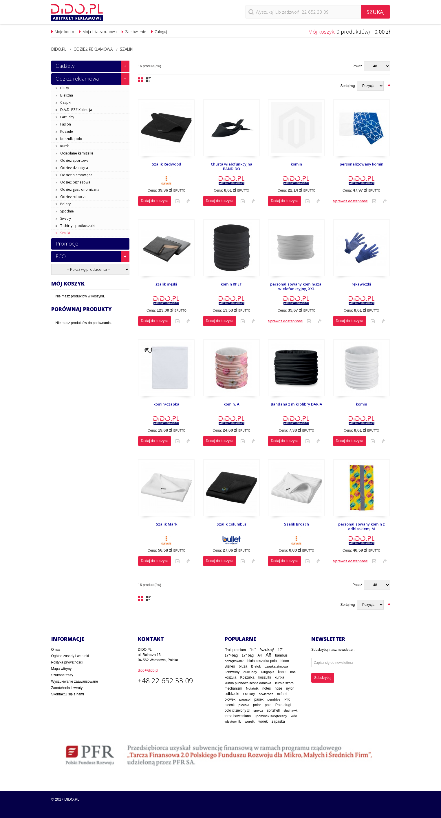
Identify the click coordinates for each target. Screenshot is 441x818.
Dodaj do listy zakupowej (177, 201)
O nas (56, 650)
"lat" (253, 650)
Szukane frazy (62, 675)
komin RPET (231, 284)
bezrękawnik (234, 661)
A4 (259, 655)
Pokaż (357, 66)
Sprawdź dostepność (350, 201)
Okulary (249, 694)
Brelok (256, 666)
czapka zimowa (276, 666)
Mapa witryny (61, 669)
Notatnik (252, 688)
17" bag (247, 655)
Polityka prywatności (67, 662)
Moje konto (64, 31)
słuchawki (290, 710)
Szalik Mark (166, 524)
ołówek (230, 699)
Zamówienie (135, 31)
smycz (258, 710)
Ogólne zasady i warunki (70, 656)
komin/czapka (166, 404)
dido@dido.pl (148, 670)
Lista (148, 79)
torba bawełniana (238, 716)
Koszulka (247, 677)
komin (296, 164)
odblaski (232, 693)
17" (280, 650)
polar (257, 705)
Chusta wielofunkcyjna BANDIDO (231, 166)
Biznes (230, 666)
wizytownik (233, 721)
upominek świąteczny (271, 716)
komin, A (231, 404)
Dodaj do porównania (187, 201)
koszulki (264, 677)
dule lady (250, 672)
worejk (250, 721)
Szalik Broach (296, 524)
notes (266, 688)
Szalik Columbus (231, 524)
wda (294, 716)
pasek (258, 699)
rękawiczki (361, 284)
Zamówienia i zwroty (67, 688)
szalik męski (166, 284)
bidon (285, 661)
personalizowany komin (361, 164)
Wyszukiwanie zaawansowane (74, 681)
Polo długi (283, 705)
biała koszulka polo (262, 661)
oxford (282, 694)
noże (278, 688)
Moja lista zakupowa (100, 31)
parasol (244, 699)
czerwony (232, 672)
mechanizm (233, 688)
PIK (287, 699)
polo (268, 705)
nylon (290, 688)
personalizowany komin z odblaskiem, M (361, 526)
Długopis (267, 672)
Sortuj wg (347, 86)
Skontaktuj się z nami (67, 694)
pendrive (273, 699)
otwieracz (266, 694)
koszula (231, 677)
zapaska (278, 721)
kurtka (279, 677)
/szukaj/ (267, 649)
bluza (243, 666)
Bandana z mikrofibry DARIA (296, 404)
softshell (273, 710)
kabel (282, 672)
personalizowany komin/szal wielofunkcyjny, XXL (296, 286)
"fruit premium (235, 650)
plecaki (244, 705)
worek (263, 721)
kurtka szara (284, 683)
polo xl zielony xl (237, 710)
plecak (230, 705)
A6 (268, 654)
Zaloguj (161, 31)
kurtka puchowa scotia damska (248, 683)
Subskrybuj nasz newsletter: (332, 650)
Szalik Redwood (166, 164)
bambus (281, 655)
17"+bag (231, 655)
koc (292, 672)
